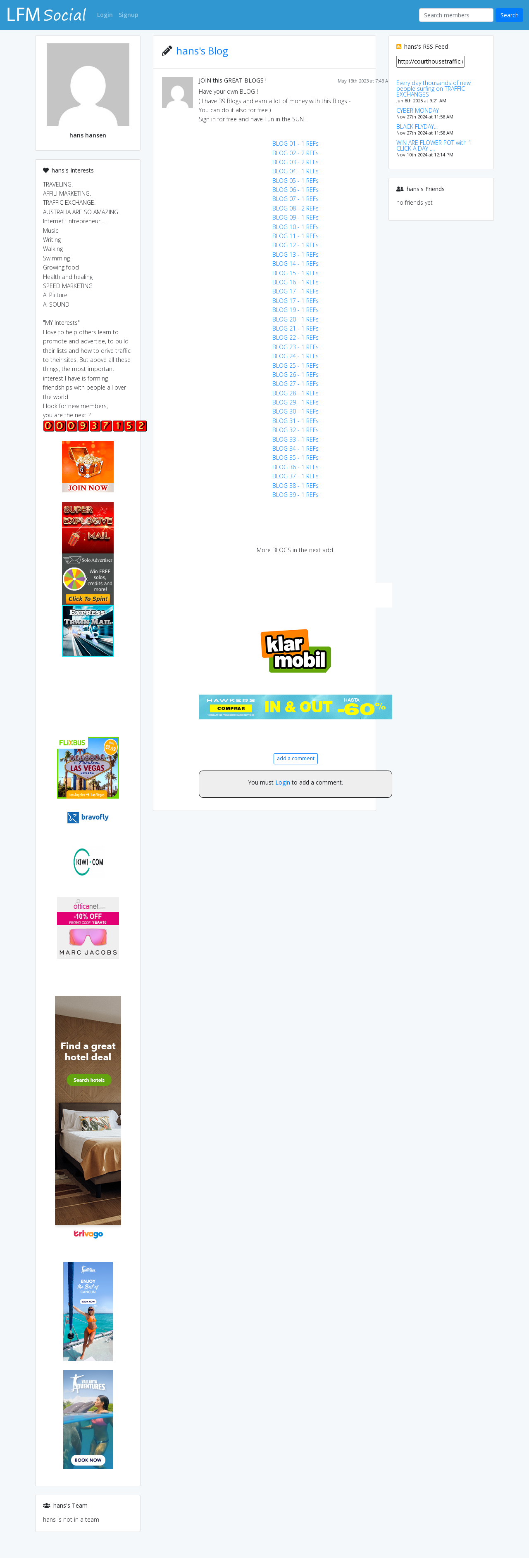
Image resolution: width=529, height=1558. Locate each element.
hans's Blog (202, 50)
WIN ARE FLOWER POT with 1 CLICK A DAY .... (434, 145)
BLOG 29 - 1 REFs (295, 402)
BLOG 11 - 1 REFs (295, 236)
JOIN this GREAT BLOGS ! (233, 80)
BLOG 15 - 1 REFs (295, 273)
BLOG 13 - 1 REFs (295, 254)
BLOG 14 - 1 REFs (295, 263)
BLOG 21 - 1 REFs (295, 328)
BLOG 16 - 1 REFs (295, 282)
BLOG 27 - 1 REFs (295, 384)
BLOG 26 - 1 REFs (295, 374)
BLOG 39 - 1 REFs (295, 495)
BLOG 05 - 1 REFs (295, 180)
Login (282, 782)
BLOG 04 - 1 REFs (295, 171)
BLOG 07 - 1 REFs (295, 199)
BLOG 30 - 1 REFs (295, 411)
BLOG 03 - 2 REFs (295, 162)
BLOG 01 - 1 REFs (295, 143)
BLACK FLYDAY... (417, 126)
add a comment (296, 758)
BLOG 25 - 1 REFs (295, 365)
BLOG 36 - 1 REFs (295, 467)
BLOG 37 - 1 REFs (295, 476)
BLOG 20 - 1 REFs (295, 319)
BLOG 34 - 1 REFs (295, 448)
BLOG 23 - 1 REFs (295, 347)
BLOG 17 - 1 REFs (295, 291)
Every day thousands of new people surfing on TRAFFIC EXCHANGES (433, 88)
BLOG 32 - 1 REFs (295, 430)
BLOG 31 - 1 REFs (295, 421)
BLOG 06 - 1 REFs (295, 190)
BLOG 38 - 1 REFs (295, 485)
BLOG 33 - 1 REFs (295, 439)
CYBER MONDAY (417, 110)
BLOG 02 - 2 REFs (295, 153)
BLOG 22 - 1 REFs (295, 337)
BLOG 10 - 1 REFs (295, 227)
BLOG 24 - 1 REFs (295, 356)
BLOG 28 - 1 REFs (295, 393)
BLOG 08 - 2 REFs (295, 208)
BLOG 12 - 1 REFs (295, 245)
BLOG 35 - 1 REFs (295, 457)
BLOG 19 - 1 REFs (295, 310)
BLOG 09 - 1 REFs (295, 217)
